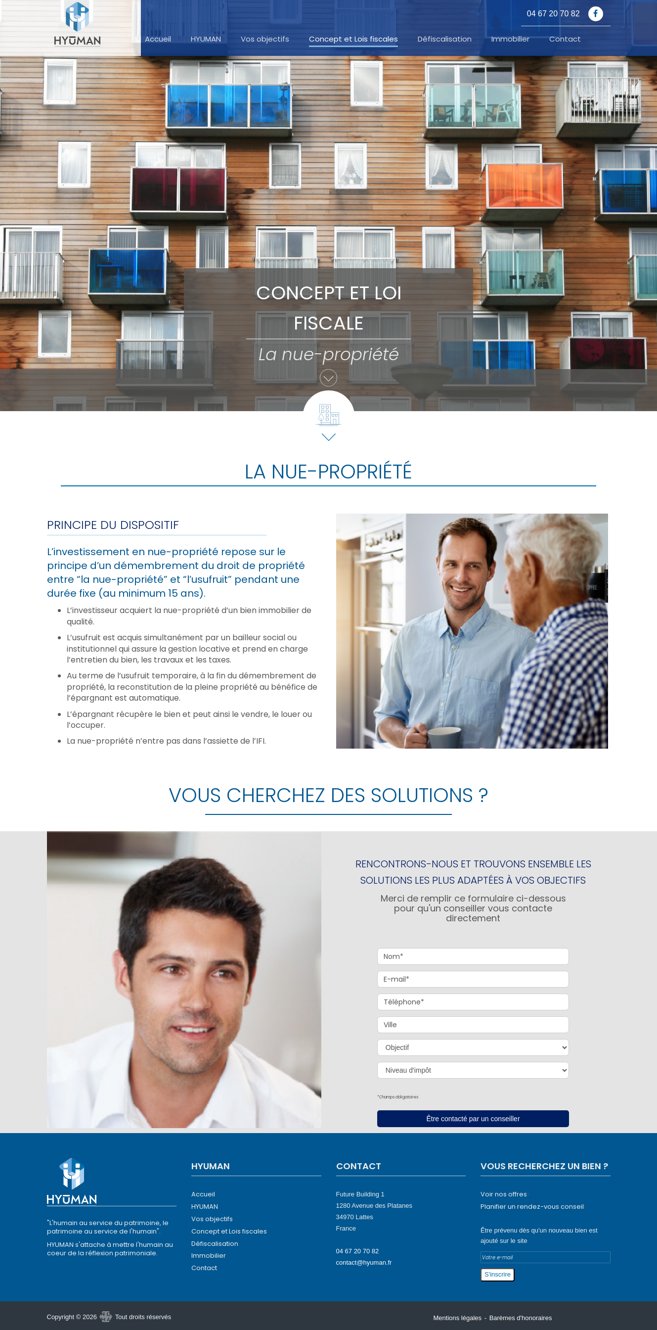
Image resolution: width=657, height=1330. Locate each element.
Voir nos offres (504, 1194)
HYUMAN (206, 39)
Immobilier (510, 39)
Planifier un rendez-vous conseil (532, 1206)
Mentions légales (458, 1318)
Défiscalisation (445, 39)
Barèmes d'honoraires (520, 1318)
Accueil (158, 39)
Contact (565, 39)
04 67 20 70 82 (357, 1251)
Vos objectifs (265, 39)
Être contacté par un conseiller (473, 1119)
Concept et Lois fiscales (353, 39)
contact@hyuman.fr (364, 1262)
